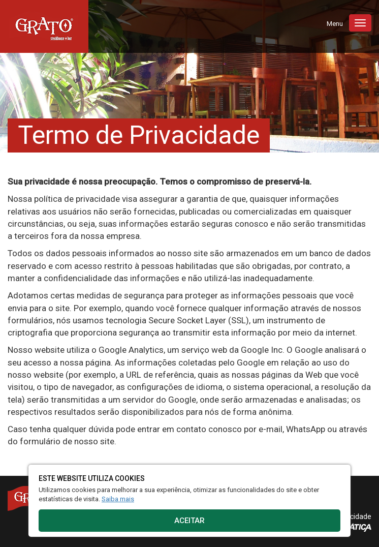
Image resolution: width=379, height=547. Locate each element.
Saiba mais (118, 499)
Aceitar (189, 520)
